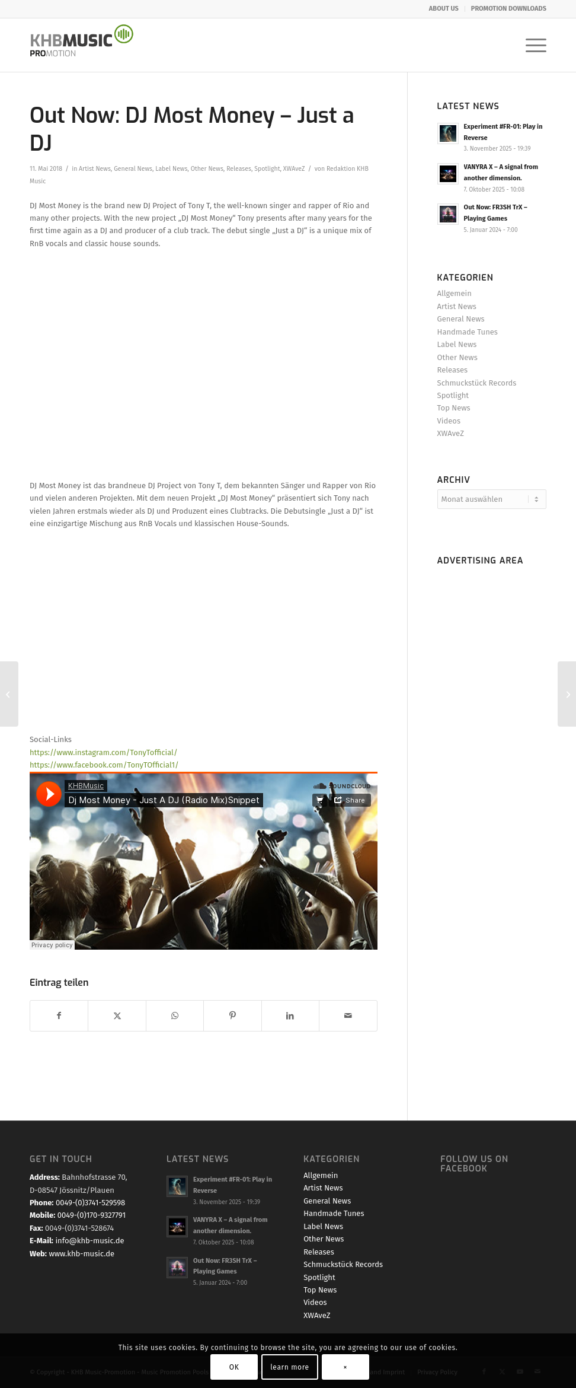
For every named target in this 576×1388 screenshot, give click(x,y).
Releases (238, 169)
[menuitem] (444, 9)
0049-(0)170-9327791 (91, 1215)
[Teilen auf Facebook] (59, 1016)
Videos (448, 420)
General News (133, 169)
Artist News (95, 169)
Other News (207, 169)
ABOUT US (444, 8)
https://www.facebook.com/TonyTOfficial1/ (104, 764)
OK (234, 1367)
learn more (289, 1367)
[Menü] (530, 45)
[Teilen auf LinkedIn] (290, 1016)
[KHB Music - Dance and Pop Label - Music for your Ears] (88, 45)
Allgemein (454, 293)
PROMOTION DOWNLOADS (508, 8)
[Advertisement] (491, 749)
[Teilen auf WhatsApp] (174, 1016)
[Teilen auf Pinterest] (232, 1016)
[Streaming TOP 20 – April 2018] (9, 694)
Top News (454, 407)
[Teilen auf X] (116, 1016)
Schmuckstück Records (477, 382)
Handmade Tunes (467, 331)
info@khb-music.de (89, 1240)
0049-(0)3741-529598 (90, 1202)
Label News (171, 169)
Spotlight (267, 169)
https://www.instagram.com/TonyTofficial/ (104, 752)
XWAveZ (294, 169)
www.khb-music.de (81, 1253)
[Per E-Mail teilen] (347, 1016)
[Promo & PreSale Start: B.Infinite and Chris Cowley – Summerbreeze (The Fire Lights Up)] (567, 694)
